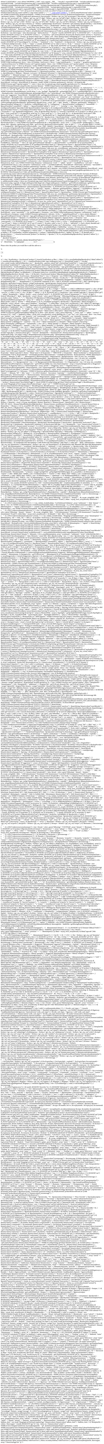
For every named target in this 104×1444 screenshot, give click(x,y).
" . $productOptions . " (2, 252)
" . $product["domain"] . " (52, 238)
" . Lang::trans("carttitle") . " (59, 13)
